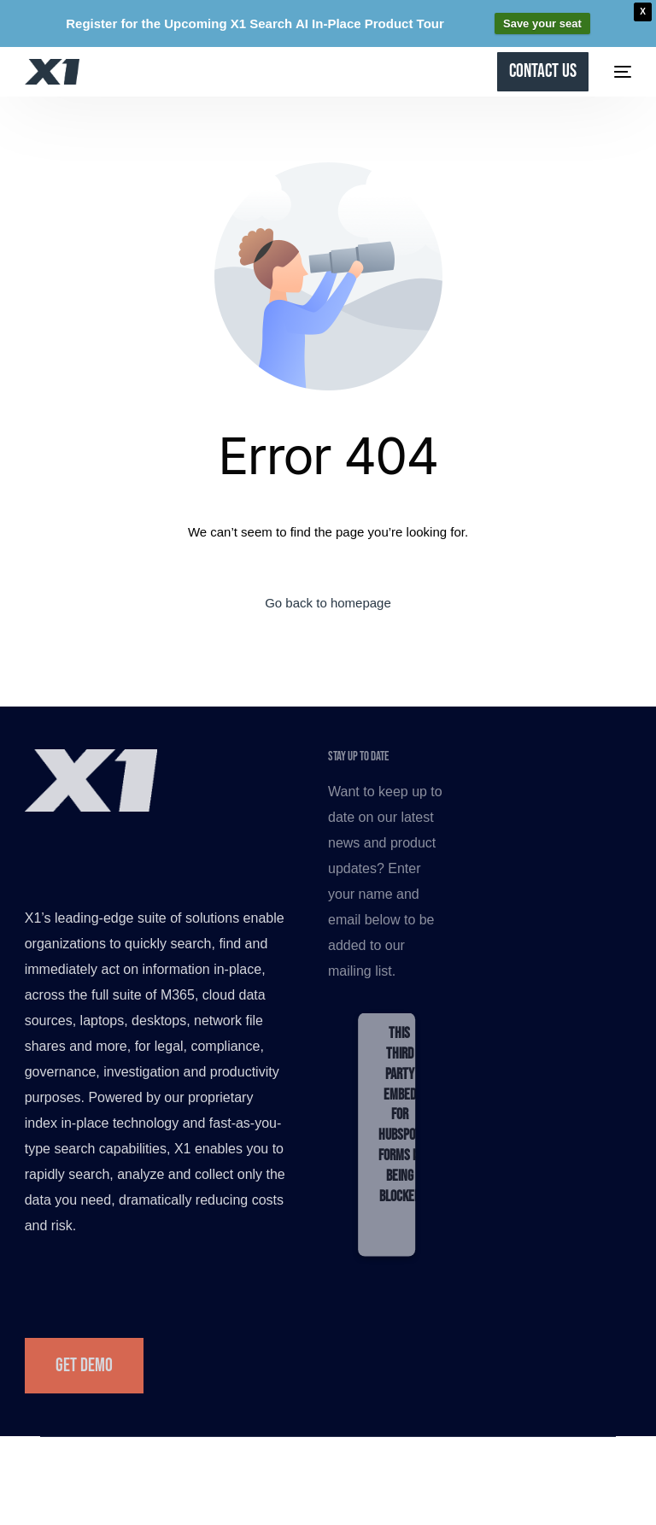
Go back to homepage (328, 602)
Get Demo (84, 1365)
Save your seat (542, 23)
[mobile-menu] (618, 72)
